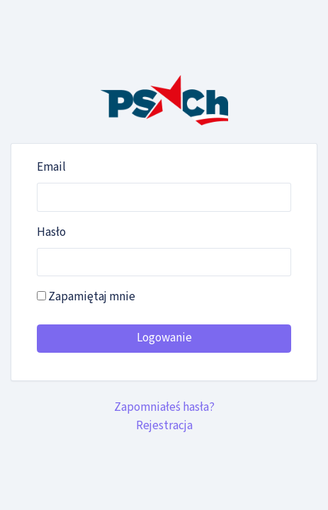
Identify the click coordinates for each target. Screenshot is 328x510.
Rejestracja (164, 425)
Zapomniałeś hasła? (164, 407)
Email (51, 167)
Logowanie (164, 337)
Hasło (51, 232)
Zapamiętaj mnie (86, 296)
